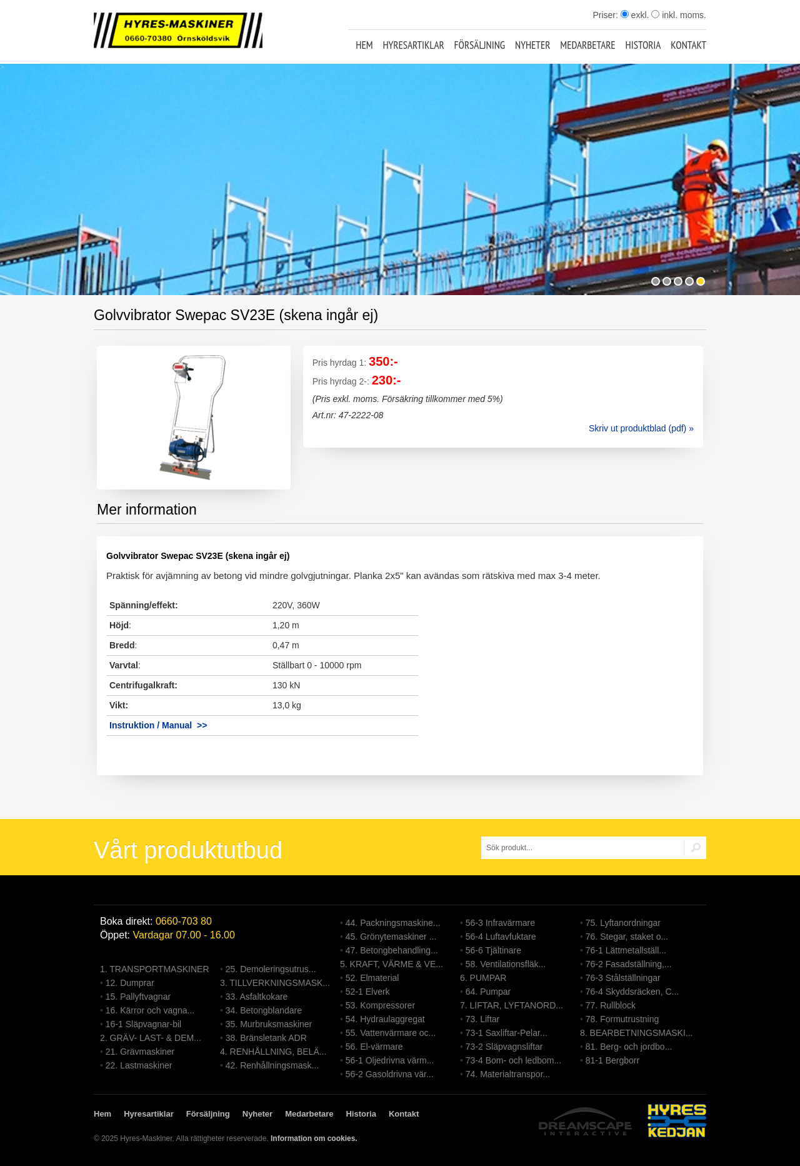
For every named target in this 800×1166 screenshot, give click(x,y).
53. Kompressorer (380, 1005)
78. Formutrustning (622, 1019)
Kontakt (688, 45)
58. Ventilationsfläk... (506, 964)
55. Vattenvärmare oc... (391, 1033)
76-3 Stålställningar (623, 978)
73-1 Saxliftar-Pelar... (507, 1033)
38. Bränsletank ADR (266, 1038)
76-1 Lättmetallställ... (626, 950)
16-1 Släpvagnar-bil (143, 1024)
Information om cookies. (314, 1138)
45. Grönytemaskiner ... (391, 937)
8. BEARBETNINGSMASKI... (636, 1033)
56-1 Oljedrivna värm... (390, 1060)
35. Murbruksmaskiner (269, 1024)
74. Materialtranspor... (508, 1074)
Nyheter (532, 45)
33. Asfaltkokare (257, 997)
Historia (643, 45)
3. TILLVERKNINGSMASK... (275, 983)
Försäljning (480, 45)
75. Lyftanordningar (623, 923)
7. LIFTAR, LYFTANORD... (511, 1005)
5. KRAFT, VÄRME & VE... (391, 964)
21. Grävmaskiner (140, 1052)
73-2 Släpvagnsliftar (504, 1047)
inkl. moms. (678, 15)
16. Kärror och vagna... (150, 1010)
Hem (364, 45)
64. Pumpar (488, 992)
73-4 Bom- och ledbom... (513, 1060)
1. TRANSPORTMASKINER (154, 969)
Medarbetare (587, 45)
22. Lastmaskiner (139, 1065)
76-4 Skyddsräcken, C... (632, 992)
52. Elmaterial (372, 978)
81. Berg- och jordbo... (629, 1047)
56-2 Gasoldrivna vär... (390, 1074)
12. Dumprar (130, 983)
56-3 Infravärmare (500, 923)
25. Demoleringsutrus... (271, 969)
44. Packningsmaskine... (393, 923)
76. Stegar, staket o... (627, 937)
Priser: (606, 15)
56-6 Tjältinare (493, 950)
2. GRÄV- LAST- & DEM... (150, 1038)
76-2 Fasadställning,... (629, 964)
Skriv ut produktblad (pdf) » (641, 428)
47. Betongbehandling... (392, 950)
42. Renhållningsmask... (272, 1065)
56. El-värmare (374, 1047)
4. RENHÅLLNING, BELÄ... (273, 1052)
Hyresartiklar (413, 45)
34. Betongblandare (264, 1010)
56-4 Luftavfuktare (501, 937)
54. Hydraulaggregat (385, 1019)
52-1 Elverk (368, 992)
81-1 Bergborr (612, 1060)
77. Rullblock (611, 1005)
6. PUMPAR (483, 978)
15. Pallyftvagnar (138, 997)
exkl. (635, 15)
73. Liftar (482, 1019)
